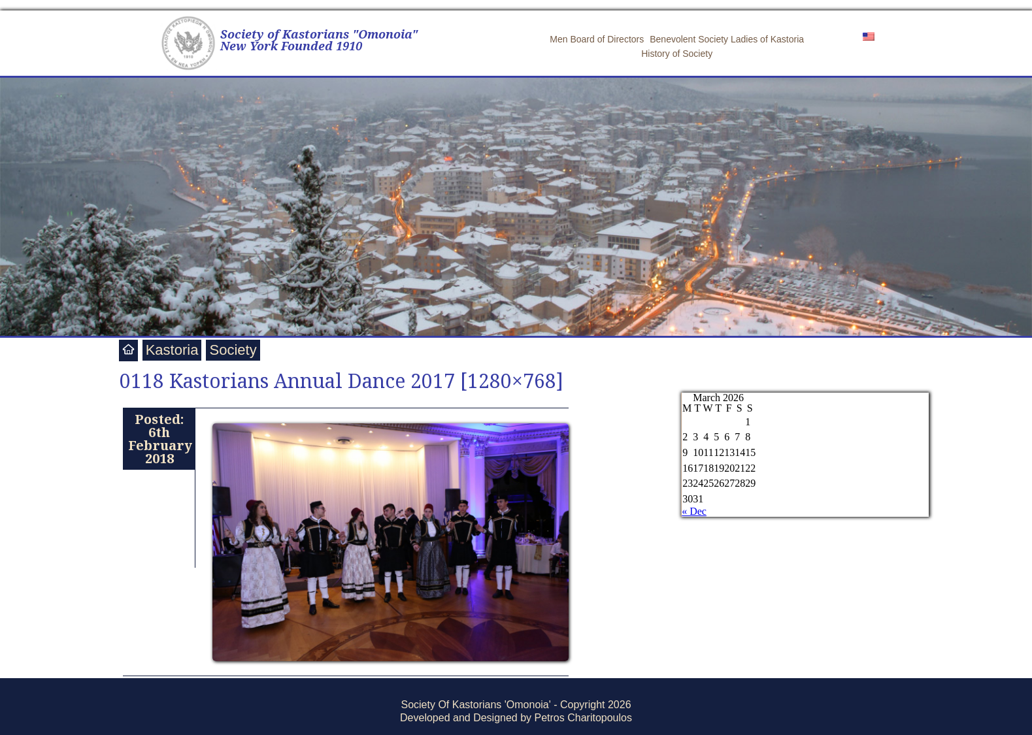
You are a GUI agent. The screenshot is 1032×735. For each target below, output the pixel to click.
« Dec (694, 511)
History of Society (676, 53)
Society (232, 350)
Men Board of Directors (597, 39)
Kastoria (172, 350)
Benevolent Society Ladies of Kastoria (727, 39)
